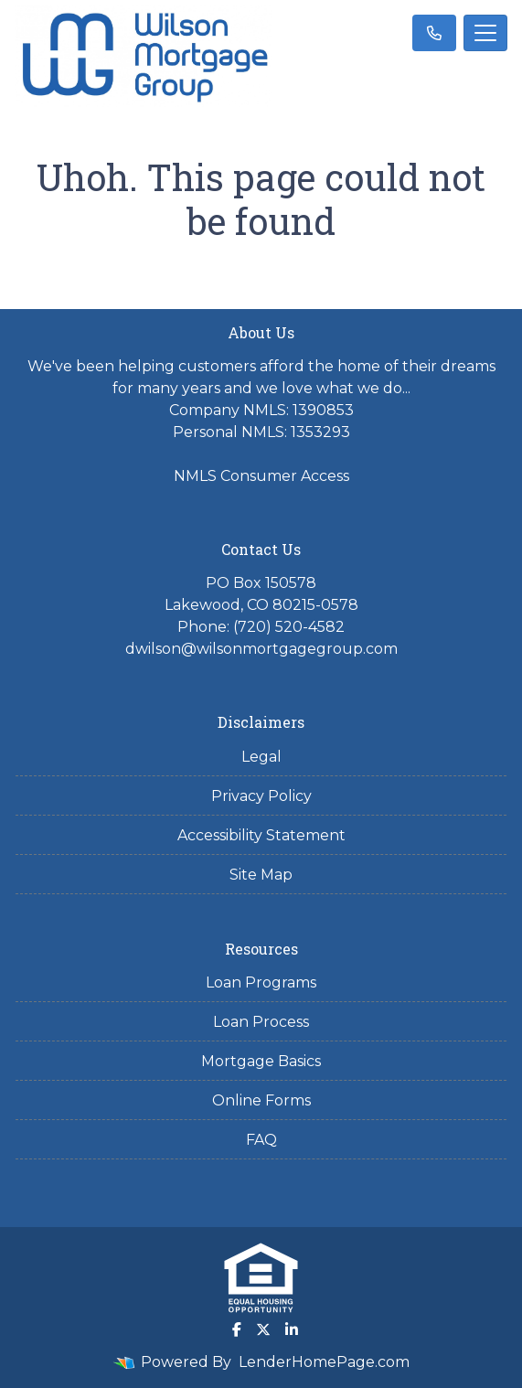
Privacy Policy (261, 796)
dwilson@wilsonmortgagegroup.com (261, 648)
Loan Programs (261, 982)
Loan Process (261, 1021)
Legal (261, 756)
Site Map (261, 874)
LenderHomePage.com (324, 1362)
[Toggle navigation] (485, 33)
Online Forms (261, 1100)
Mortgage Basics (261, 1061)
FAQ (261, 1139)
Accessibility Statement (261, 835)
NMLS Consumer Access (261, 476)
